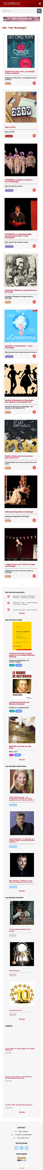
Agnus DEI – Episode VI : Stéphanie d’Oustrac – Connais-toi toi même (24, 596)
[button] (39, 3)
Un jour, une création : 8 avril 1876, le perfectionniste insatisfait (18, 1077)
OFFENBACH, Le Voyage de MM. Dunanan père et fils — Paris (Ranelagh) (18, 236)
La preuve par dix (15, 1010)
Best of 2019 (10, 127)
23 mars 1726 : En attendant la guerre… (19, 1105)
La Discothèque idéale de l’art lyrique (20, 930)
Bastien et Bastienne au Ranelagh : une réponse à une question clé (19, 401)
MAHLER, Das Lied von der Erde (20, 747)
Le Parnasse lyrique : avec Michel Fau (25, 610)
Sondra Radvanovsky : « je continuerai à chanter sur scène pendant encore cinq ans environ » (21, 798)
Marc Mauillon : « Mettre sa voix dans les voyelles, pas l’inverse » (21, 881)
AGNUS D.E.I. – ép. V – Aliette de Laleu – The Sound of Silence (25, 603)
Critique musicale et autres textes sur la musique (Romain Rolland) (22, 655)
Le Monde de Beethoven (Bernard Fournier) (19, 703)
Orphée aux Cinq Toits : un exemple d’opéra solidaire (20, 72)
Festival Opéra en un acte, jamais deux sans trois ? (19, 457)
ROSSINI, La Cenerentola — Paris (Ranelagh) (18, 347)
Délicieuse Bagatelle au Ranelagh (19, 512)
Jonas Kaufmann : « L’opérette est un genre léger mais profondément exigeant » (22, 840)
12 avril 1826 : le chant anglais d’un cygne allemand (20, 1049)
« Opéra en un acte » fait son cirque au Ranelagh (20, 565)
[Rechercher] (39, 11)
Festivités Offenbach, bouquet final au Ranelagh (21, 291)
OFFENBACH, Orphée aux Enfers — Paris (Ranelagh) (19, 181)
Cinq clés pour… (15, 970)
